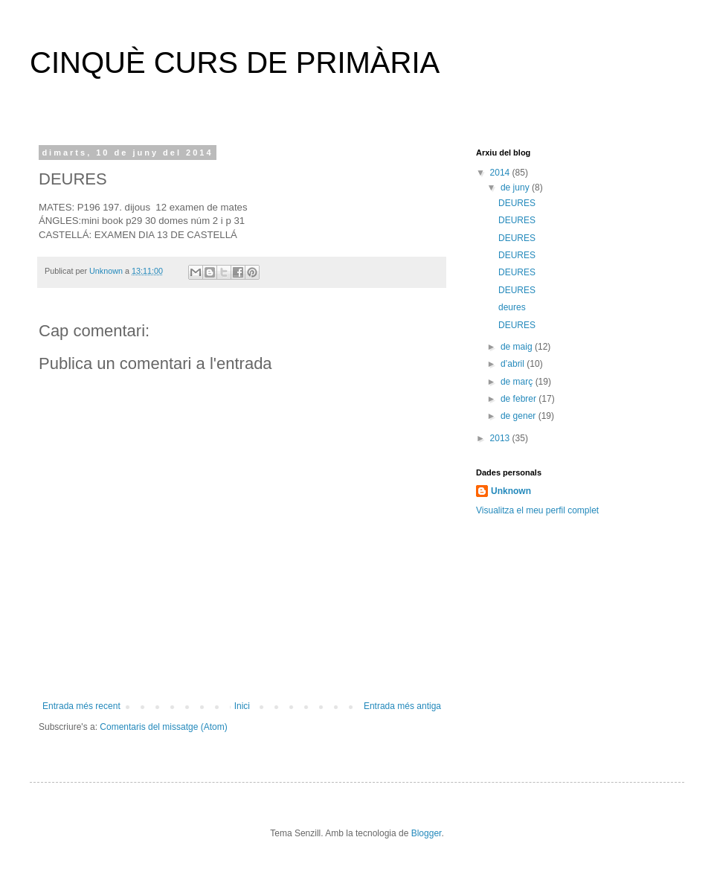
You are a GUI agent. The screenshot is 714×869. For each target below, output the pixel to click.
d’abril (514, 364)
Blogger (426, 833)
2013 (501, 438)
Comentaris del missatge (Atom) (163, 727)
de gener (519, 416)
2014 (501, 172)
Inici (242, 706)
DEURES (517, 203)
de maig (518, 346)
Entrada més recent (81, 706)
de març (518, 381)
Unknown (511, 491)
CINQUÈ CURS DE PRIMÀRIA (235, 62)
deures (512, 307)
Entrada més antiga (402, 706)
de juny (516, 187)
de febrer (519, 399)
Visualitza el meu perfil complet (537, 510)
